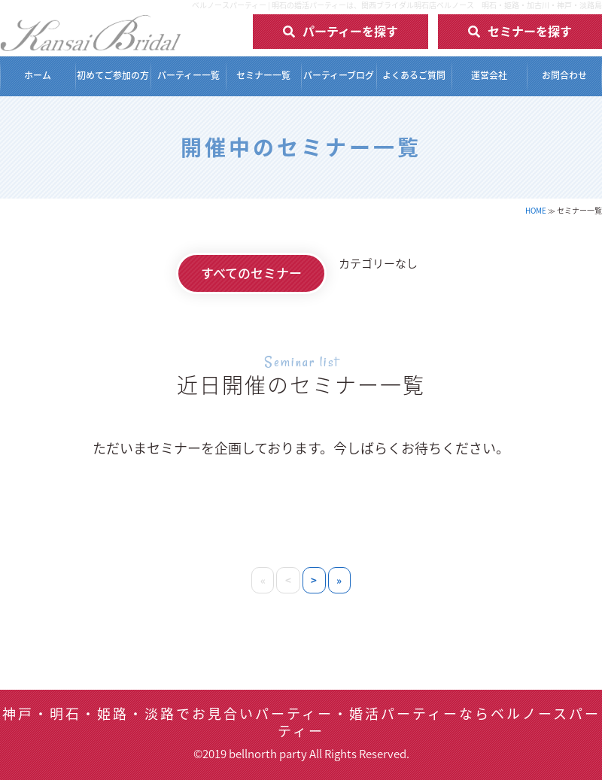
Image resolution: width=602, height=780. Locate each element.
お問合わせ (564, 75)
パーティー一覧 (188, 75)
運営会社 (489, 75)
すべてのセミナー (251, 272)
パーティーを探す (350, 31)
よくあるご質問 (413, 75)
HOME (535, 210)
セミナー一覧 (263, 75)
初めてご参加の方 (113, 75)
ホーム (37, 75)
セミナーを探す (530, 31)
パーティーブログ (338, 75)
